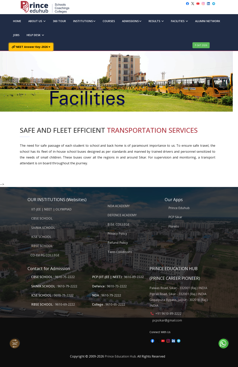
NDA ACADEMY (118, 206)
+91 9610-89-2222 (168, 313)
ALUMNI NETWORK (207, 21)
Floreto (173, 226)
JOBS (16, 35)
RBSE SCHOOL (41, 246)
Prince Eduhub (179, 208)
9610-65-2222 (115, 304)
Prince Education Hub (120, 356)
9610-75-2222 (65, 277)
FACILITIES (179, 21)
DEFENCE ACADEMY (122, 215)
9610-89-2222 (133, 277)
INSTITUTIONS (84, 21)
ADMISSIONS (131, 21)
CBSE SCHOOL (41, 218)
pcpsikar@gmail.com (167, 320)
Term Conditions (119, 252)
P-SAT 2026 (201, 45)
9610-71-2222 (63, 295)
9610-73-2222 (116, 286)
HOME (17, 21)
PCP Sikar (175, 217)
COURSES (109, 21)
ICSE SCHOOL (40, 237)
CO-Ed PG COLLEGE (44, 255)
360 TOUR (59, 21)
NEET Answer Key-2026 (31, 47)
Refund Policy (117, 242)
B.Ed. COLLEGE (118, 224)
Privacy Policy (117, 233)
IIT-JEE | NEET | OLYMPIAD (51, 209)
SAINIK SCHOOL (42, 228)
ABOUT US (37, 21)
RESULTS (156, 21)
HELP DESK (35, 35)
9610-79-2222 (67, 286)
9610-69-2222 (64, 304)
